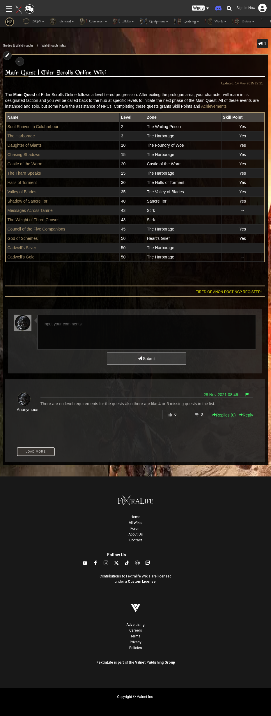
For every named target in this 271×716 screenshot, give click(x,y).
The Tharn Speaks (24, 173)
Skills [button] (123, 21)
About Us (135, 534)
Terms (135, 636)
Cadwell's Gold (21, 257)
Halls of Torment (22, 182)
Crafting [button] (186, 21)
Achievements (214, 106)
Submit (146, 358)
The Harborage (21, 136)
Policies (135, 648)
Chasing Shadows (24, 154)
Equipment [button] (154, 21)
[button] (201, 8)
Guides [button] (243, 21)
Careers (135, 630)
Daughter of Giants (25, 145)
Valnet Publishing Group (155, 662)
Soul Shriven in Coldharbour (33, 126)
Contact (135, 540)
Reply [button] (246, 415)
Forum (135, 529)
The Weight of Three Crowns (33, 219)
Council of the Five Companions (36, 229)
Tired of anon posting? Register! (229, 292)
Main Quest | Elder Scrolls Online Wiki (55, 73)
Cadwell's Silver (22, 247)
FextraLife (104, 662)
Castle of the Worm (25, 164)
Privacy (135, 642)
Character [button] (93, 21)
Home (135, 517)
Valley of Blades (22, 191)
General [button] (62, 21)
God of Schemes (23, 238)
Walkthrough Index (54, 45)
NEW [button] (33, 21)
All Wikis (135, 523)
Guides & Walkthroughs (18, 45)
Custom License (142, 581)
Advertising (135, 625)
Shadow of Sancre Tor (28, 201)
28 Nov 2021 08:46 (220, 394)
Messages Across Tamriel (31, 210)
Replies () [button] (224, 415)
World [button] (215, 21)
